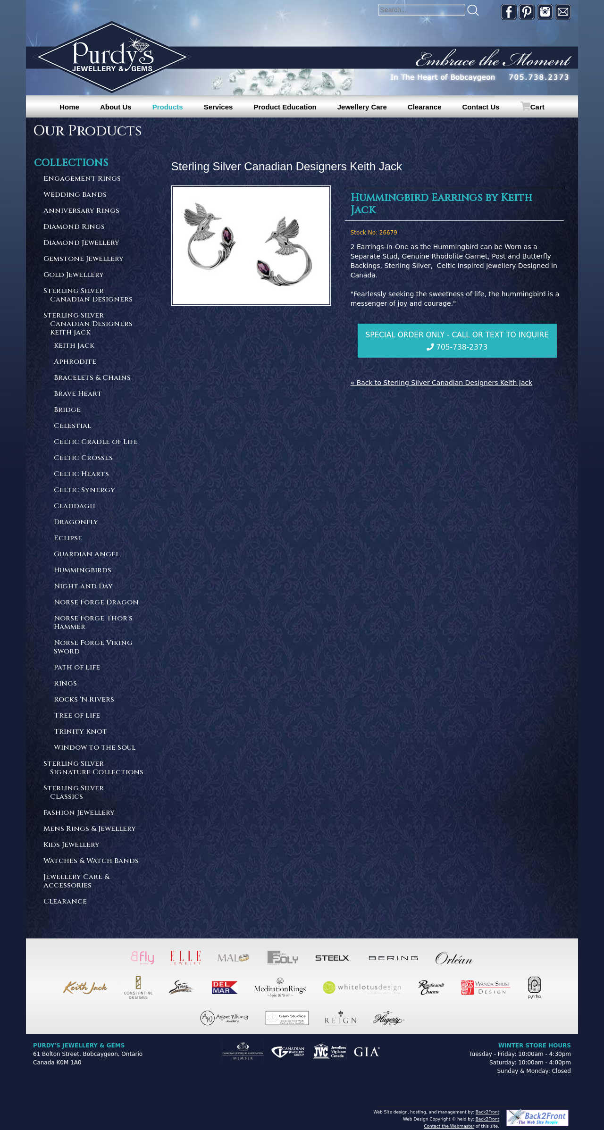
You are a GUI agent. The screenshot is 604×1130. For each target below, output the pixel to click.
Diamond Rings (74, 227)
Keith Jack (74, 346)
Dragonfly (76, 522)
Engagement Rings (82, 179)
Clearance (425, 107)
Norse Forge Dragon (96, 602)
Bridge (67, 410)
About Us (116, 107)
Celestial (72, 426)
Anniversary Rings (81, 211)
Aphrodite (75, 362)
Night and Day (83, 586)
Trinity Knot (80, 732)
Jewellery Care (362, 107)
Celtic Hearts (81, 474)
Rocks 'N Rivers (84, 699)
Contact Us (481, 107)
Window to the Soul (94, 748)
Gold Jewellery (73, 275)
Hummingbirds (82, 570)
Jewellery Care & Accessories (76, 881)
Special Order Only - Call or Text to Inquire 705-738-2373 (457, 341)
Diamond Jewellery (81, 243)
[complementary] (535, 1078)
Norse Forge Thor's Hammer (93, 623)
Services (218, 107)
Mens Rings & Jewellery (89, 829)
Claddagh (74, 506)
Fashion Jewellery (79, 813)
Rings (65, 683)
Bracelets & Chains (92, 378)
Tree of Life (77, 715)
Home (69, 107)
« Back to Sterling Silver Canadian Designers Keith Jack (442, 382)
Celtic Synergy (84, 490)
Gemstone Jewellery (83, 259)
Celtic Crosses (83, 458)
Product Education (284, 107)
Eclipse (68, 538)
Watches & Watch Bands (91, 861)
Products (167, 107)
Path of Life (77, 667)
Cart (537, 107)
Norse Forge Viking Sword (93, 647)
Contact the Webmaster (449, 1126)
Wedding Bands (75, 195)
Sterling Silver (93, 295)
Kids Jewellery (71, 845)
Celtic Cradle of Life (96, 442)
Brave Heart (78, 394)
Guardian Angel (86, 554)
